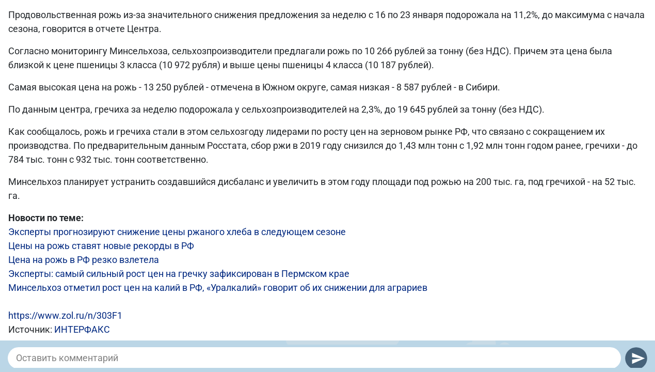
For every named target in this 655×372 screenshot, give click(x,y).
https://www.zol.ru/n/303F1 (65, 315)
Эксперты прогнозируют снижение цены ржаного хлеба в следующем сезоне (177, 231)
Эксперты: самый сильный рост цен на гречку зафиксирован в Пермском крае (178, 273)
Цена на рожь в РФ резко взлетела (83, 259)
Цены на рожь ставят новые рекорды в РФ (101, 245)
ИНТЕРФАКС (82, 329)
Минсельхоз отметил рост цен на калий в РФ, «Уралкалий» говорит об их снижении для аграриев (217, 287)
